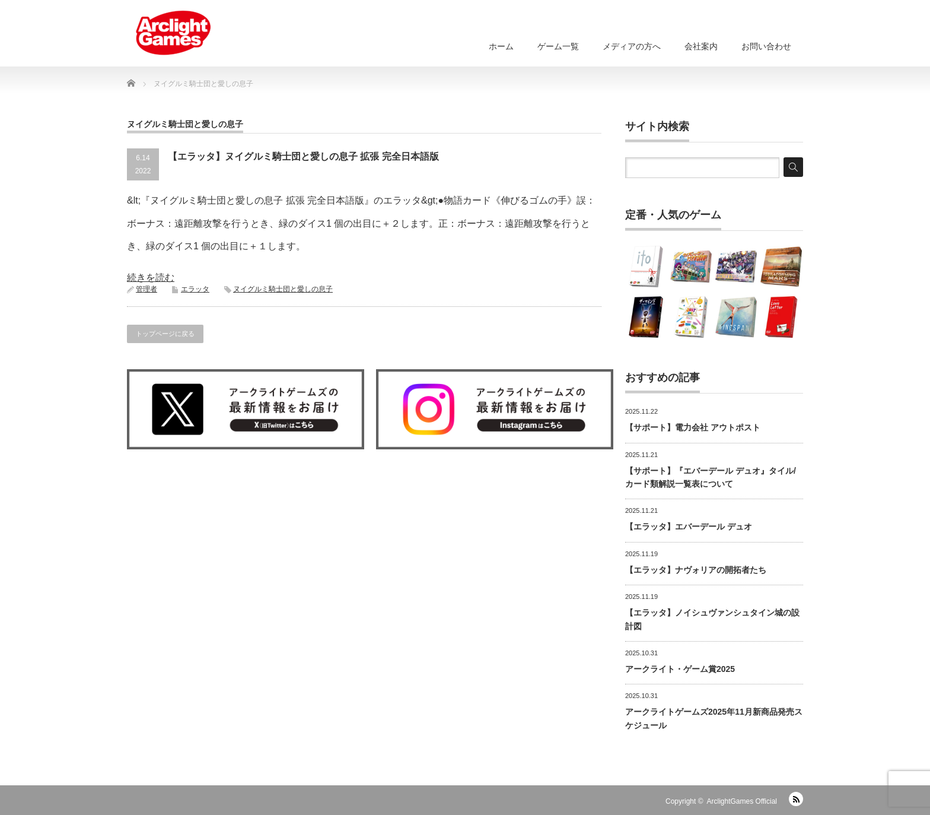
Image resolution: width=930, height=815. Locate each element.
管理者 (146, 289)
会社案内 (701, 46)
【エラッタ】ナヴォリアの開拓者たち (695, 570)
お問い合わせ (766, 46)
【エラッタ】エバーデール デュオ (688, 526)
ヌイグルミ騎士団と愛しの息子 (283, 289)
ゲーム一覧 (558, 46)
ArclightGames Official (742, 801)
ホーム (501, 46)
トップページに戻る (165, 333)
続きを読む (150, 277)
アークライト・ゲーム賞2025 (680, 669)
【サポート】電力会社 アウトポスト (692, 427)
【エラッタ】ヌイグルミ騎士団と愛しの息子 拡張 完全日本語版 (303, 156)
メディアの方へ (632, 46)
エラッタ (195, 289)
